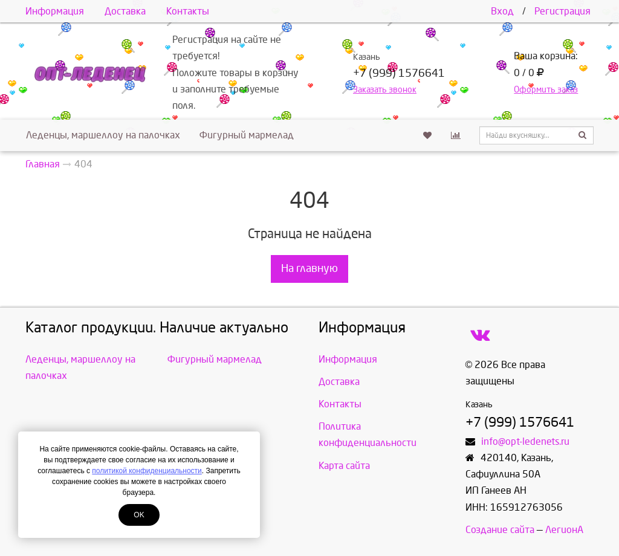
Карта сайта (344, 466)
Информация (54, 11)
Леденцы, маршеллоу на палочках (103, 135)
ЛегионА (564, 530)
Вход (502, 11)
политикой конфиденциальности (146, 471)
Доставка (125, 11)
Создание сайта (499, 530)
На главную (309, 268)
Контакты (187, 11)
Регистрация (562, 11)
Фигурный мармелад (246, 135)
